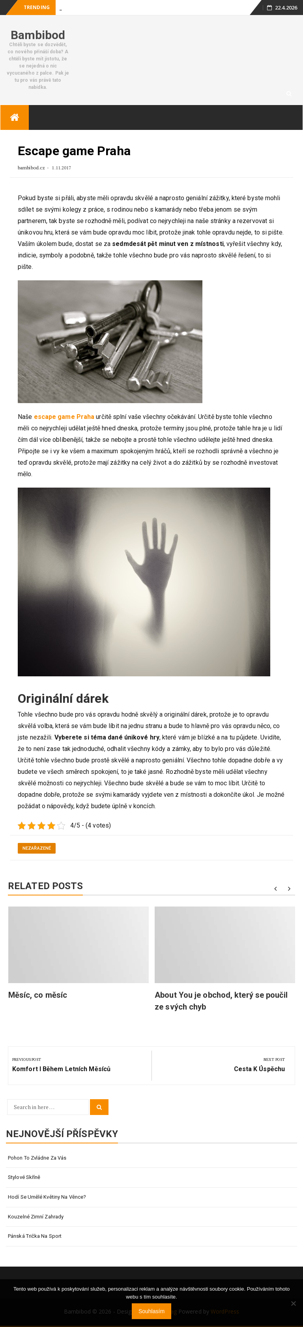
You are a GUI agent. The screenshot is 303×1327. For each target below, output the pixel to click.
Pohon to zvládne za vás (37, 1158)
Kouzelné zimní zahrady (36, 1217)
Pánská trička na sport (35, 1236)
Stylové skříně (24, 1177)
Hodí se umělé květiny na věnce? (47, 1197)
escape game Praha (64, 416)
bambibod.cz (32, 168)
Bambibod (38, 35)
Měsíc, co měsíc (37, 995)
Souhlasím (151, 1311)
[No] (293, 1303)
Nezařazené (36, 848)
